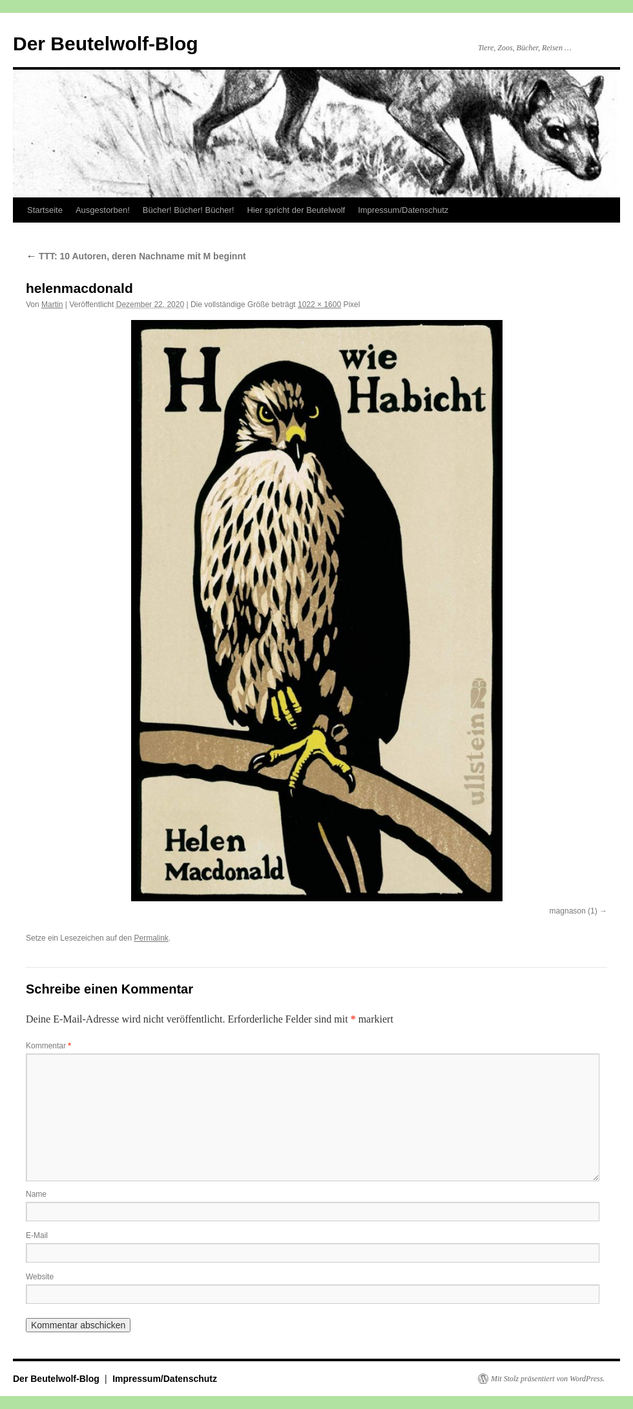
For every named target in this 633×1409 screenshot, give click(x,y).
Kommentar (48, 1045)
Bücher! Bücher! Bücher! (188, 210)
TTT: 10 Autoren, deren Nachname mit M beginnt (136, 256)
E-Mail (37, 1235)
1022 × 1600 (319, 304)
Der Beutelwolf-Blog (105, 43)
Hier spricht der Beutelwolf (296, 210)
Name (36, 1194)
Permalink (151, 938)
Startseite (45, 210)
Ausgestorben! (103, 210)
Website (40, 1276)
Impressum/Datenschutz (403, 210)
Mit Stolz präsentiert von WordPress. (548, 1378)
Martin (52, 304)
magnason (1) (573, 910)
